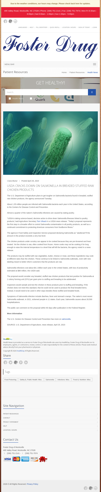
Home (64, 72)
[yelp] (20, 23)
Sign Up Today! (84, 27)
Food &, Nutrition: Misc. (82, 380)
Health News (16, 98)
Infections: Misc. (63, 380)
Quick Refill (55, 27)
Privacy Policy (32, 484)
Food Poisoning (10, 380)
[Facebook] (5, 21)
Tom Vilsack (42, 221)
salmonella (66, 319)
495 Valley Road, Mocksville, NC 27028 (21, 11)
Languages (22, 27)
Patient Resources (77, 72)
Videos (35, 98)
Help (32, 27)
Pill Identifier (41, 27)
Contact (6, 418)
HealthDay (20, 351)
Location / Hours (69, 27)
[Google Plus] (10, 21)
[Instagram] (15, 21)
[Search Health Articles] (46, 92)
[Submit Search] (92, 92)
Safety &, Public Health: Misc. (31, 380)
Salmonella (50, 380)
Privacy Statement (10, 422)
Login (94, 27)
